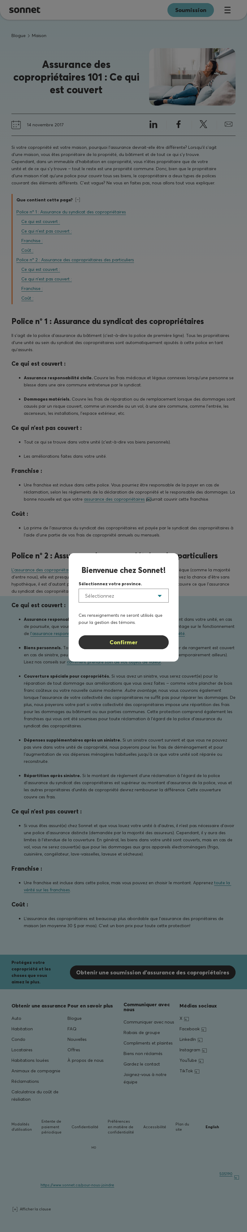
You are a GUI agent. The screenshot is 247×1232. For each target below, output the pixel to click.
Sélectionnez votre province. (110, 584)
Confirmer (123, 642)
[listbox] (124, 596)
